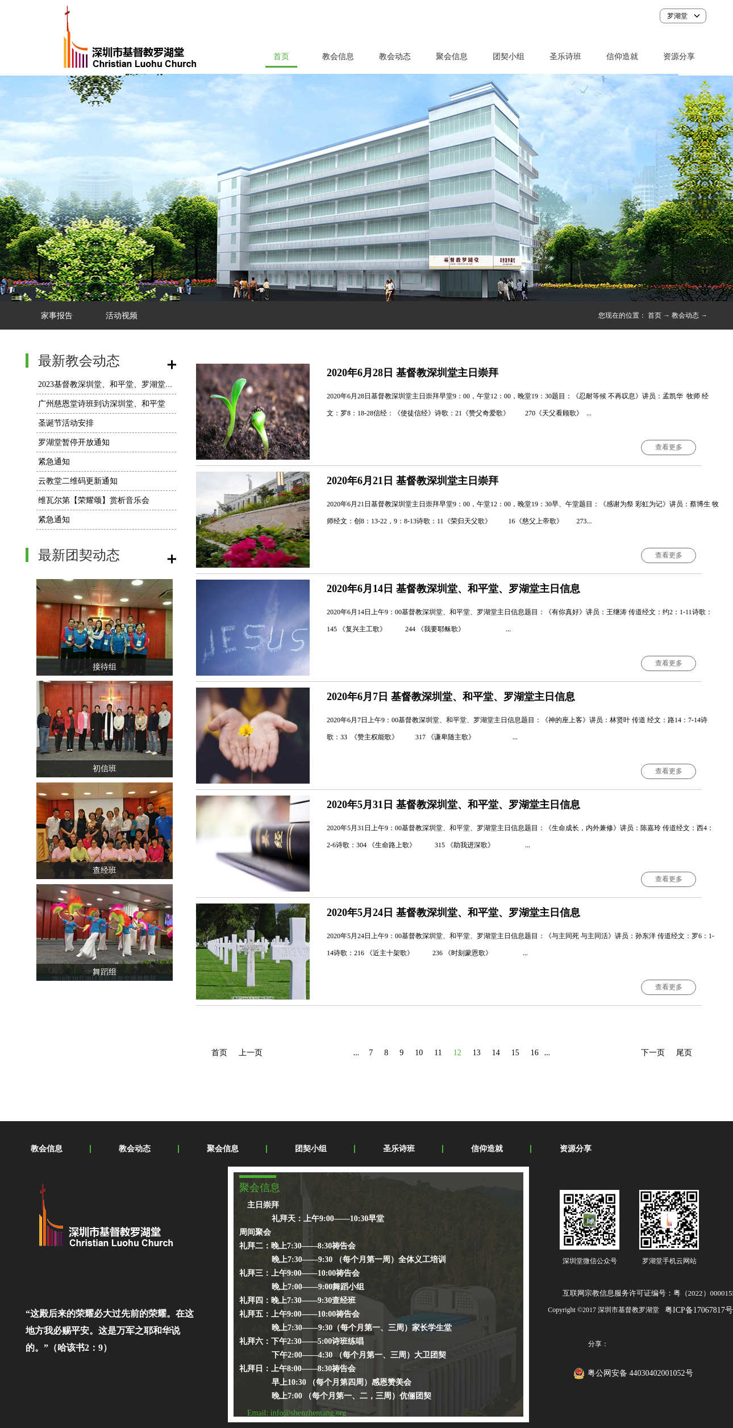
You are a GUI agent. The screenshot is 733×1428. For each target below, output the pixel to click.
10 (419, 1052)
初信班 (104, 768)
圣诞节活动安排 (66, 423)
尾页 (684, 1052)
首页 (281, 56)
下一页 (653, 1052)
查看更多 (668, 447)
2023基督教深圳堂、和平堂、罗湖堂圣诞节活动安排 (129, 384)
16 (535, 1052)
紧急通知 (54, 461)
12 (457, 1052)
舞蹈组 (104, 972)
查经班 (104, 870)
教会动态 (685, 315)
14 (496, 1052)
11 (438, 1052)
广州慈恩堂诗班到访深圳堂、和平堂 (101, 403)
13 (477, 1052)
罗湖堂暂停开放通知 (74, 442)
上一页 (251, 1052)
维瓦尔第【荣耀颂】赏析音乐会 (93, 500)
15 (515, 1052)
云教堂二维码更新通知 (78, 481)
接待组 (104, 667)
